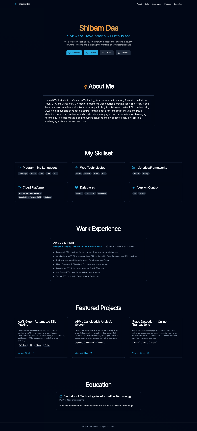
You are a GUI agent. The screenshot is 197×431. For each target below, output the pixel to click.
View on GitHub (26, 353)
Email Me (74, 53)
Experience (156, 4)
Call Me (91, 53)
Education (178, 4)
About (139, 4)
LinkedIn (123, 53)
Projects (167, 4)
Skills (147, 4)
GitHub (107, 53)
